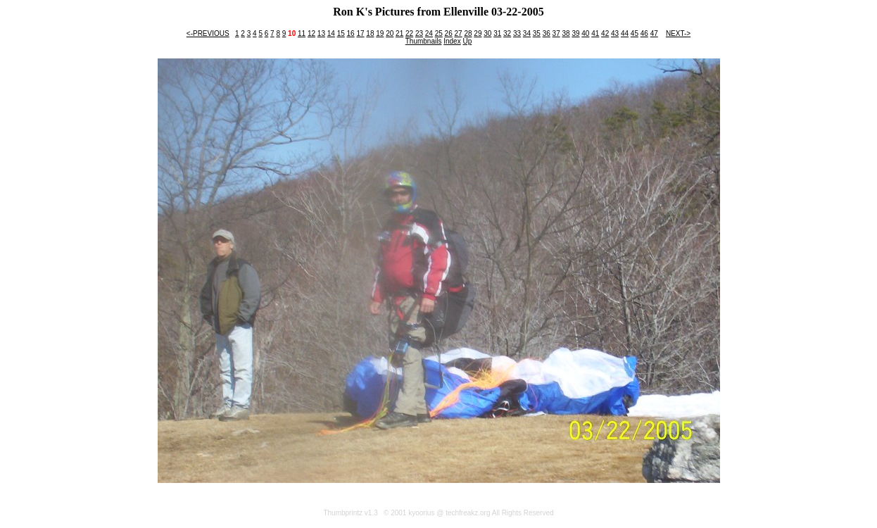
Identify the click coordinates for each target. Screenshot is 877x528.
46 (644, 33)
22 (409, 33)
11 (301, 33)
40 (585, 33)
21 (399, 33)
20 (389, 33)
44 (625, 33)
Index (451, 41)
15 (341, 33)
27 (458, 33)
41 (595, 33)
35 (537, 33)
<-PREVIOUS (208, 33)
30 (487, 33)
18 (370, 33)
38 (565, 33)
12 (311, 33)
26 (449, 33)
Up (467, 41)
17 (360, 33)
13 (321, 33)
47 (654, 33)
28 (468, 33)
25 (439, 33)
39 (575, 33)
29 (477, 33)
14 (331, 33)
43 (615, 33)
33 (517, 33)
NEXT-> (678, 33)
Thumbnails (423, 41)
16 (351, 33)
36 (546, 33)
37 (556, 33)
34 (527, 33)
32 (507, 33)
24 (429, 33)
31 (497, 33)
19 (380, 33)
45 (634, 33)
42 (605, 33)
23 (419, 33)
